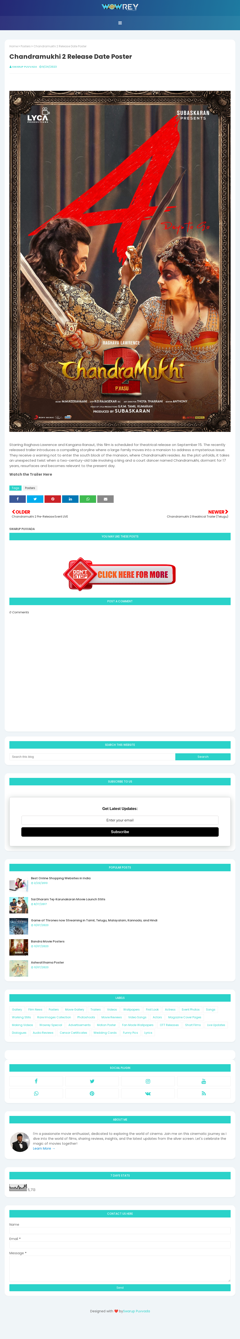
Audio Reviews (43, 1033)
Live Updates (216, 1025)
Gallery (17, 1010)
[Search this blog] (92, 756)
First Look (152, 1010)
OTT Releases (169, 1025)
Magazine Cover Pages (184, 1017)
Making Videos (22, 1025)
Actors (157, 1017)
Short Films (193, 1025)
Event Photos (191, 1010)
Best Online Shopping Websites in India (60, 878)
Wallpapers (131, 1010)
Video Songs (137, 1017)
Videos (112, 1010)
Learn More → (44, 1148)
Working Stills (21, 1017)
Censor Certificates (73, 1033)
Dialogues (19, 1033)
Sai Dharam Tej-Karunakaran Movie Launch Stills (68, 899)
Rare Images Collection (54, 1017)
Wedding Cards (105, 1033)
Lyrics (148, 1033)
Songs (210, 1010)
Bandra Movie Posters (47, 941)
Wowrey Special (50, 1025)
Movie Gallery (74, 1010)
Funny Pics (130, 1033)
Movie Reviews (111, 1017)
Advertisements (79, 1025)
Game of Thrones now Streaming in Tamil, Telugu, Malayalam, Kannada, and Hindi (94, 920)
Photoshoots (86, 1017)
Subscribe (120, 832)
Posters (26, 46)
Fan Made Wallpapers (138, 1025)
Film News (35, 1010)
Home (13, 46)
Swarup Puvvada (24, 67)
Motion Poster (106, 1025)
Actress (170, 1010)
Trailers (95, 1010)
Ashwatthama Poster (47, 962)
